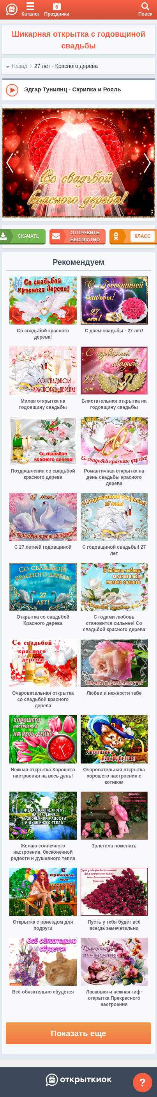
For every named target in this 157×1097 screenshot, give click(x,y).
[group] (78, 89)
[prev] (10, 163)
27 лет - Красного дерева (66, 66)
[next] (147, 163)
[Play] (12, 90)
